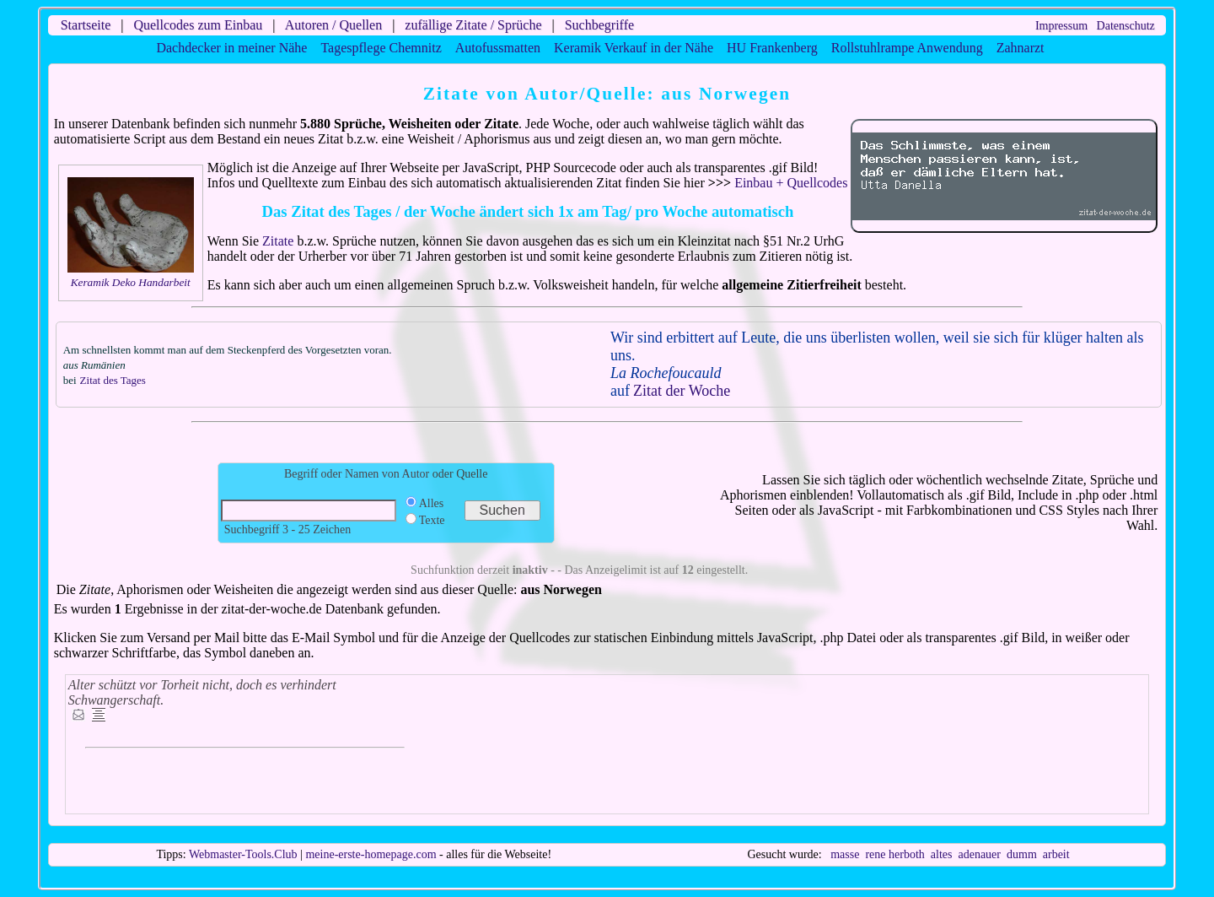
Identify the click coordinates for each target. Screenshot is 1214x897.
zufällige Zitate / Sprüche (473, 25)
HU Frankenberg (772, 48)
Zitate (277, 241)
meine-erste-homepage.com (370, 854)
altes (942, 854)
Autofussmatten (497, 48)
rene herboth (894, 854)
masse (844, 854)
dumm (1022, 854)
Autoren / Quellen (334, 25)
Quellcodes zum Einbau (197, 25)
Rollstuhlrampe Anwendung (907, 48)
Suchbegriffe (599, 25)
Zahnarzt (1020, 48)
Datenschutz (1126, 25)
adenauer (979, 854)
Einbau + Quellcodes (790, 183)
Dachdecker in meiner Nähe (231, 48)
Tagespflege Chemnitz (380, 48)
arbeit (1056, 854)
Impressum (1061, 25)
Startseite (86, 25)
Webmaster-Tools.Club (243, 854)
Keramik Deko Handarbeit (131, 282)
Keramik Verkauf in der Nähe (633, 48)
